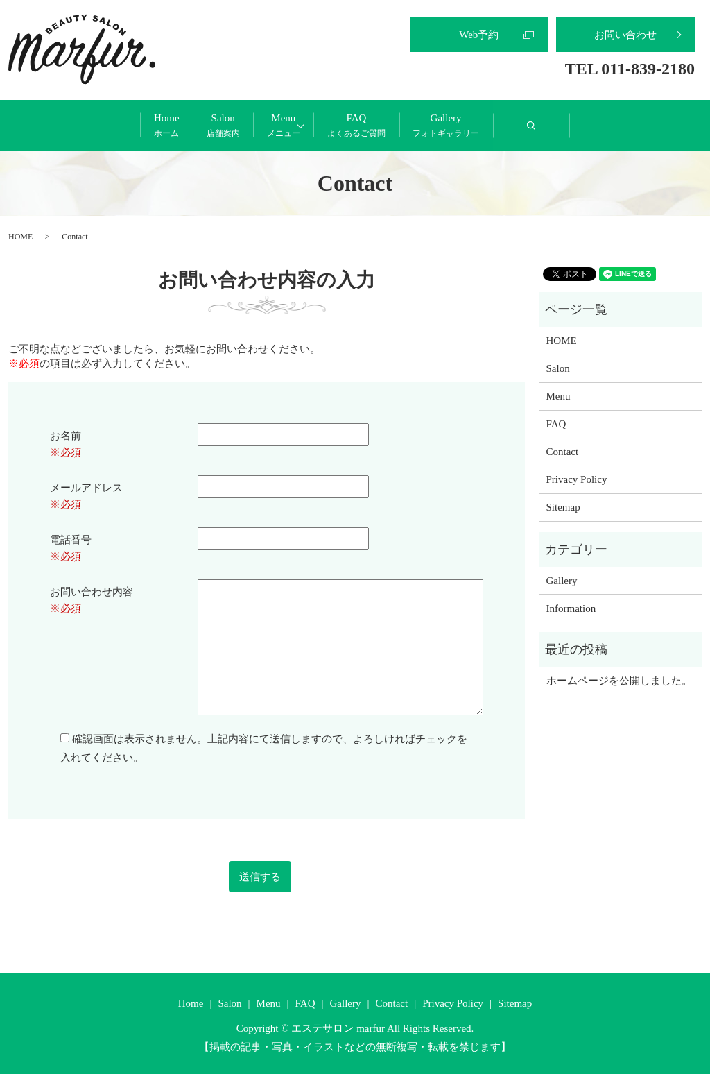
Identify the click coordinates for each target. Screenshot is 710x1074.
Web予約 (479, 34)
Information (571, 607)
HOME (20, 236)
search (669, 131)
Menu (283, 125)
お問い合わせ (625, 34)
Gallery (545, 125)
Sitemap (563, 506)
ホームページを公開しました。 (619, 679)
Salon (173, 125)
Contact (562, 451)
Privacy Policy (576, 478)
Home (67, 125)
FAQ (406, 125)
